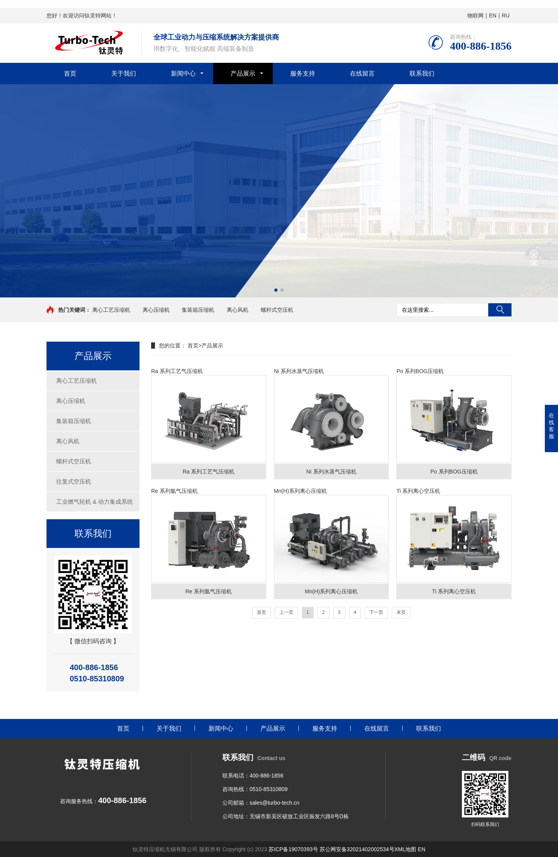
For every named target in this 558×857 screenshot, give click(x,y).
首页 (70, 73)
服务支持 (302, 73)
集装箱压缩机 (198, 310)
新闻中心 (183, 73)
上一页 (286, 612)
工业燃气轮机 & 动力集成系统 (94, 501)
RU (506, 15)
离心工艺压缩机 (111, 310)
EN (492, 15)
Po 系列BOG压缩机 (454, 423)
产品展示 (243, 73)
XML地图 (405, 849)
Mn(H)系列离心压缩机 (331, 543)
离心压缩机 (156, 310)
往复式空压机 (73, 481)
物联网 (475, 15)
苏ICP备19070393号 (293, 849)
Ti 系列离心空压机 (454, 543)
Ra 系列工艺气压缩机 (208, 423)
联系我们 (422, 73)
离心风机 (237, 310)
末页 (401, 612)
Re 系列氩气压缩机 (208, 543)
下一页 (376, 612)
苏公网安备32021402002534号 (357, 849)
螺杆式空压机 (277, 310)
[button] (275, 290)
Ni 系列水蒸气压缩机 (331, 423)
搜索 (500, 309)
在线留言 (362, 73)
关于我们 (123, 73)
